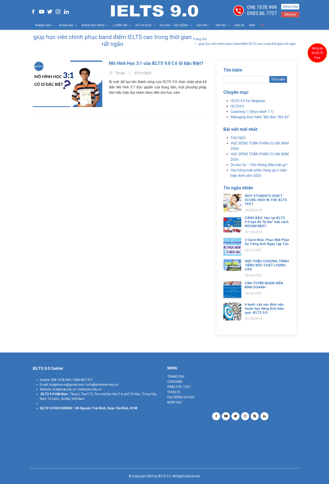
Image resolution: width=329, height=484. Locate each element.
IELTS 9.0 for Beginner (248, 101)
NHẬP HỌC (174, 402)
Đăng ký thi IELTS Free (317, 52)
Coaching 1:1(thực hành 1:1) (252, 112)
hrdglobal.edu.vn (64, 389)
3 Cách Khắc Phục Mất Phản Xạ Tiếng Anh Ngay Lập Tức (267, 242)
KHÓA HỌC (68, 25)
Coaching (175, 381)
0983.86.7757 (262, 13)
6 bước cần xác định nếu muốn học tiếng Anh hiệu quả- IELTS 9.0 (264, 308)
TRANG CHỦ (44, 25)
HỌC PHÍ (203, 25)
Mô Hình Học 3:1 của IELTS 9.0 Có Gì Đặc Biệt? (156, 63)
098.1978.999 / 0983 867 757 (71, 380)
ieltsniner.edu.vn (90, 389)
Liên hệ (239, 25)
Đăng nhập (290, 6)
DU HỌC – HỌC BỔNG (176, 25)
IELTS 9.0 (47, 394)
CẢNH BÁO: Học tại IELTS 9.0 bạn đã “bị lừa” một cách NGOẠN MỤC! (267, 222)
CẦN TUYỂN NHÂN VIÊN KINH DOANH (264, 285)
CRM (252, 25)
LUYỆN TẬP (122, 25)
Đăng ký (290, 14)
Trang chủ (200, 39)
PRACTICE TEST (179, 386)
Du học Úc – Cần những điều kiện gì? (259, 165)
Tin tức (223, 25)
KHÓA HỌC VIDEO (95, 25)
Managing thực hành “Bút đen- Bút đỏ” (260, 117)
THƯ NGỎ (238, 138)
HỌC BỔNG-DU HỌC (181, 397)
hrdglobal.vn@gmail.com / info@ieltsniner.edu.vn (83, 384)
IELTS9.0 (237, 106)
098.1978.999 (262, 7)
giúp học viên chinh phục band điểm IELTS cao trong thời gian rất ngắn (247, 44)
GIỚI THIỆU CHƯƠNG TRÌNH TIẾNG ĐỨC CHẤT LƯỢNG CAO (267, 265)
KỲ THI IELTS (145, 25)
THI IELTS (173, 392)
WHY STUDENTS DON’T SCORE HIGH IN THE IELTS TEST (266, 200)
